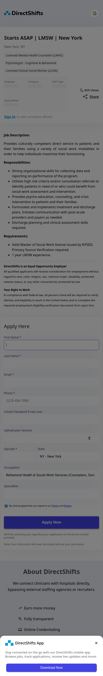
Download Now (51, 667)
